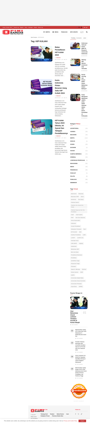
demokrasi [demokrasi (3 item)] (73, 199)
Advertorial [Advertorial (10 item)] (73, 193)
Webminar (73, 182)
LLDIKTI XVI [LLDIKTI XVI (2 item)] (80, 237)
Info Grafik (74, 32)
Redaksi (58, 57)
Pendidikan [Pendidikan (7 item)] (73, 257)
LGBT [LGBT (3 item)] (84, 234)
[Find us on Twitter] (79, 27)
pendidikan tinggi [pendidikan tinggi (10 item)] (75, 260)
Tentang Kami (44, 414)
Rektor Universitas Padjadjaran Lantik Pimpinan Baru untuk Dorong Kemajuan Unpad (17, 99)
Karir (67, 414)
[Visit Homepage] (12, 31)
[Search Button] (87, 32)
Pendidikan (74, 170)
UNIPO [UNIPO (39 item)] (72, 275)
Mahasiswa (74, 163)
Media (55, 32)
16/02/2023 (57, 137)
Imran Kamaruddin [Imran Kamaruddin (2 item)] (75, 220)
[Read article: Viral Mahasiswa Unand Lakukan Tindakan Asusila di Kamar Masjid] (79, 303)
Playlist (35, 27)
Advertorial (74, 128)
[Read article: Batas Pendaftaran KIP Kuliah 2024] (41, 54)
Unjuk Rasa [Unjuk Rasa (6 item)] (74, 286)
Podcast (73, 173)
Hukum (72, 150)
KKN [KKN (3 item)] (80, 231)
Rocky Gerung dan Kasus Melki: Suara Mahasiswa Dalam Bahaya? (85, 81)
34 (65, 137)
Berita (46, 32)
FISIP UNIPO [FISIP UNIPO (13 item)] (79, 214)
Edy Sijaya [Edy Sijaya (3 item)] (80, 199)
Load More (14, 167)
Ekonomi (73, 147)
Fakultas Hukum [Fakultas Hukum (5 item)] (75, 202)
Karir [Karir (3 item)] (85, 229)
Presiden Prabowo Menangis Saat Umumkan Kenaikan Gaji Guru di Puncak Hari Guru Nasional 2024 (17, 118)
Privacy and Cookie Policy (70, 420)
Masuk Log (16, 27)
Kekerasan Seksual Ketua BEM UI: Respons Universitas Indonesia (85, 48)
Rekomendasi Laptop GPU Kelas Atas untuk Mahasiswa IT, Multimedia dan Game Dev (17, 80)
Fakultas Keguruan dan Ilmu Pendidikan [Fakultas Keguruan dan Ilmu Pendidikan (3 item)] (78, 210)
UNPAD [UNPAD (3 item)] (80, 286)
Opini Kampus (34, 37)
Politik (72, 176)
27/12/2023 (57, 59)
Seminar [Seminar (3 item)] (84, 269)
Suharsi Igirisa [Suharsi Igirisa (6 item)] (74, 272)
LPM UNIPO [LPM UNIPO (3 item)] (74, 243)
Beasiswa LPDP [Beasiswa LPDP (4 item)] (75, 196)
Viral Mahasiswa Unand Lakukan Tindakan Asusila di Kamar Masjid (75, 316)
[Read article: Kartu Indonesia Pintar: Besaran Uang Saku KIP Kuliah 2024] (41, 87)
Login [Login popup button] (86, 27)
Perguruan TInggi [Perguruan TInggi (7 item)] (75, 263)
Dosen (72, 144)
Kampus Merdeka (76, 154)
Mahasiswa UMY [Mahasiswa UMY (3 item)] (75, 249)
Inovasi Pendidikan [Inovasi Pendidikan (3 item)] (75, 226)
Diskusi (72, 141)
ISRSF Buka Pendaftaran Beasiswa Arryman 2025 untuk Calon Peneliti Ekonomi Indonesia (17, 149)
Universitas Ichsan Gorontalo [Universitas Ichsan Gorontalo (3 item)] (78, 280)
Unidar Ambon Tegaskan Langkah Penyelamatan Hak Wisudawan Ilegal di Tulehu (17, 90)
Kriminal (73, 157)
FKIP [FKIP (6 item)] (72, 217)
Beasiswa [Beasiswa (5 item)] (81, 193)
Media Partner (60, 414)
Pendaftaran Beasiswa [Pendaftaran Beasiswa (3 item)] (76, 254)
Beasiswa (73, 134)
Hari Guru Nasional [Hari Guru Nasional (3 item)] (80, 217)
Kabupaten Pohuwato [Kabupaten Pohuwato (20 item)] (76, 229)
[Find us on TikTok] (81, 27)
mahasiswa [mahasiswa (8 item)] (73, 246)
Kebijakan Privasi (45, 416)
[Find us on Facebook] (75, 414)
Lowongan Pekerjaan (77, 160)
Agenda (72, 131)
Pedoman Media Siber (57, 416)
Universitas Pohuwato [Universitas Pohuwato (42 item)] (76, 283)
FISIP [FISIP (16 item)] (72, 214)
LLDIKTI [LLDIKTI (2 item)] (73, 237)
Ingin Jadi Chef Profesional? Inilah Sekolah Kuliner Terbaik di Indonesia (17, 42)
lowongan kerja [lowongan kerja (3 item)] (74, 240)
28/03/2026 (57, 97)
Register (22, 27)
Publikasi (64, 32)
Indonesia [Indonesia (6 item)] (73, 223)
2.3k (65, 59)
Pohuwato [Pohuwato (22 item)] (73, 266)
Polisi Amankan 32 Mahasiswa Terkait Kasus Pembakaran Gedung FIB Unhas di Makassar (17, 108)
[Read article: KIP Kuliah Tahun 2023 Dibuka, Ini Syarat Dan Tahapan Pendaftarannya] (41, 127)
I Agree (82, 420)
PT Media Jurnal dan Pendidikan (34, 416)
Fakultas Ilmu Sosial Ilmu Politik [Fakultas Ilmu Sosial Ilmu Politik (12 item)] (77, 206)
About (26, 27)
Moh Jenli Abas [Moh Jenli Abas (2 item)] (75, 252)
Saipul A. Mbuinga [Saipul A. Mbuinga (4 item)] (75, 269)
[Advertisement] (14, 61)
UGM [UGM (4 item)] (81, 272)
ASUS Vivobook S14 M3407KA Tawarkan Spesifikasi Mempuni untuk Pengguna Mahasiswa (80, 359)
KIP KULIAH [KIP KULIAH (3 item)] (74, 231)
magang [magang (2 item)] (81, 243)
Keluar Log (40, 27)
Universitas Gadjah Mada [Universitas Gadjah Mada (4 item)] (77, 277)
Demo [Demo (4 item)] (82, 196)
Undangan (30, 27)
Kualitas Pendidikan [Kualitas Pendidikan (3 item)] (76, 234)
